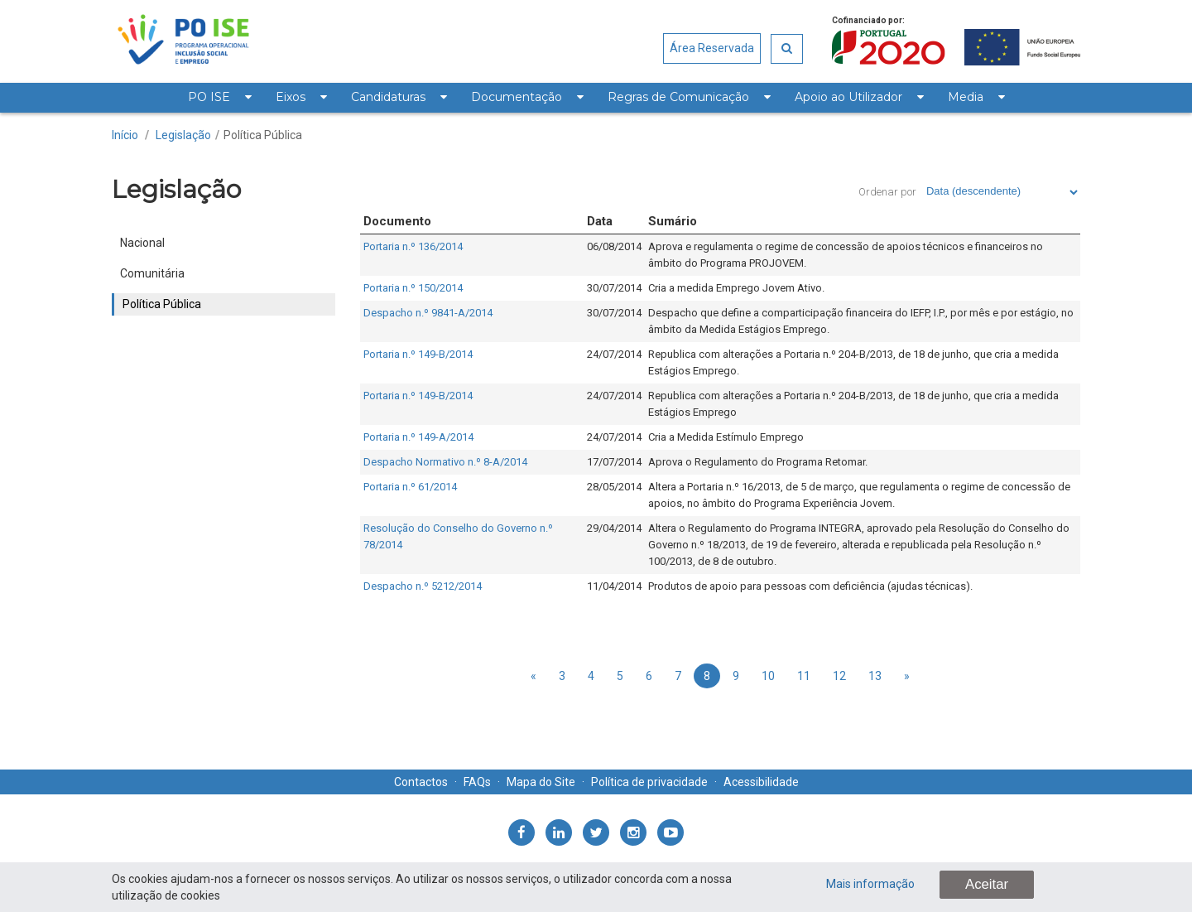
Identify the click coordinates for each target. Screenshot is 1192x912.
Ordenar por (887, 192)
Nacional (142, 242)
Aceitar (986, 884)
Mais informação (870, 883)
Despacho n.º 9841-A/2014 (428, 312)
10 (768, 676)
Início (125, 135)
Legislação (183, 135)
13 (875, 676)
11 (803, 676)
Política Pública (262, 135)
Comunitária (152, 273)
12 (839, 676)
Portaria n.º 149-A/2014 (418, 437)
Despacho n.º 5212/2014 (422, 586)
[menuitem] (219, 98)
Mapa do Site (541, 782)
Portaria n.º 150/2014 (413, 288)
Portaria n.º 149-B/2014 (418, 354)
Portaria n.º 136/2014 (413, 246)
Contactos (421, 782)
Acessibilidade (761, 782)
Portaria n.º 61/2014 (410, 486)
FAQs (477, 782)
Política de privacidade (649, 782)
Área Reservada (712, 48)
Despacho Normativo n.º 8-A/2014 (445, 462)
